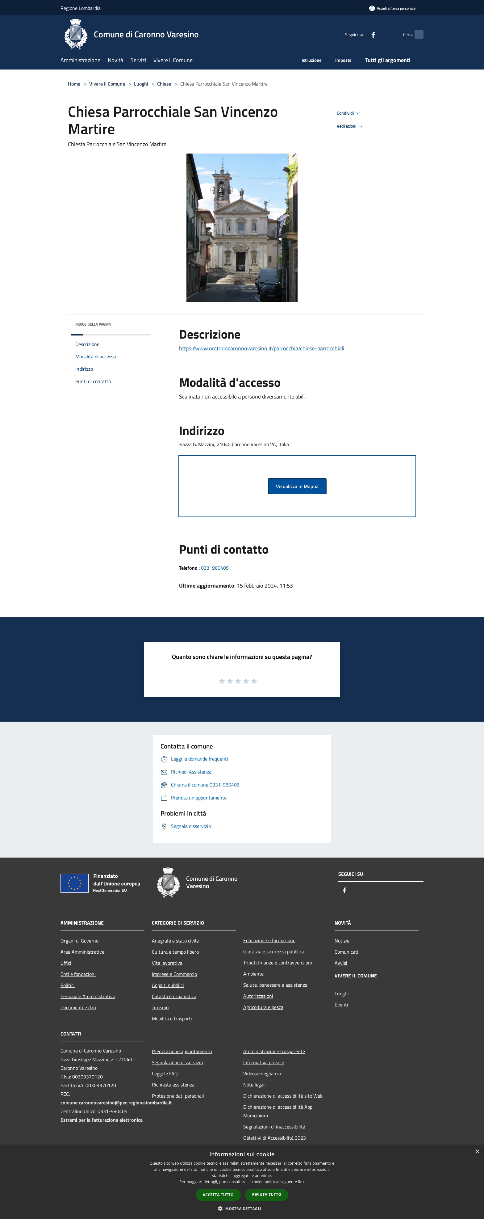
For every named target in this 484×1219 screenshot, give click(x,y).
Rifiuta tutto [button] (267, 1194)
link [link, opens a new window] (301, 1181)
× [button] (477, 1151)
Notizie (342, 940)
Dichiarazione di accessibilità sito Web (283, 1095)
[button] (242, 1208)
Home (74, 83)
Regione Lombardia (80, 8)
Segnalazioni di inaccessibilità (274, 1126)
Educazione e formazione (269, 940)
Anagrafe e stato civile (175, 940)
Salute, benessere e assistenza (275, 985)
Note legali (254, 1084)
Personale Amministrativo (87, 996)
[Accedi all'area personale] (392, 8)
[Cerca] (416, 34)
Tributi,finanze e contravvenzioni (277, 962)
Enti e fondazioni (78, 974)
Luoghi (141, 83)
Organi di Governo (79, 940)
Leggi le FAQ (165, 1073)
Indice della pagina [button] (93, 324)
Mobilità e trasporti (172, 1018)
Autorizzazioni (258, 996)
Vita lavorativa (167, 963)
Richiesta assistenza (173, 1084)
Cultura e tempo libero (175, 951)
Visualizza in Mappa (297, 486)
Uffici (65, 963)
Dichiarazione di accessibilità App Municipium (277, 1111)
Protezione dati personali (178, 1095)
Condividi (349, 113)
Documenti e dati (78, 1007)
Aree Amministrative (82, 951)
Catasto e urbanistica (174, 996)
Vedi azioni (351, 126)
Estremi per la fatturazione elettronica (101, 1120)
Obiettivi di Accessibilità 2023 (274, 1137)
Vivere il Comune (107, 83)
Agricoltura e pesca (263, 1007)
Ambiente (253, 973)
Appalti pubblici (168, 985)
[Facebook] (361, 34)
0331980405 (215, 568)
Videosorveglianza (262, 1073)
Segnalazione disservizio (177, 1062)
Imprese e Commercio (174, 974)
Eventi (341, 1004)
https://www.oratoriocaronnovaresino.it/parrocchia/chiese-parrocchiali (261, 348)
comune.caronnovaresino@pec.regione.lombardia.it (116, 1102)
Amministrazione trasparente (274, 1051)
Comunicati (346, 951)
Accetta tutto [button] (218, 1194)
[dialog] (242, 1182)
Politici (67, 985)
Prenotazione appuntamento (182, 1051)
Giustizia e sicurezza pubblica (273, 951)
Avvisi (341, 963)
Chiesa (164, 83)
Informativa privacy (263, 1062)
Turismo (160, 1007)
